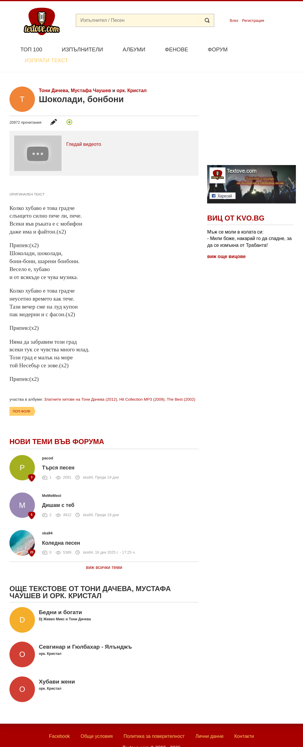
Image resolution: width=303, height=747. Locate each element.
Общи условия (96, 722)
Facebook (59, 722)
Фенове (176, 49)
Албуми (134, 49)
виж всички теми (104, 553)
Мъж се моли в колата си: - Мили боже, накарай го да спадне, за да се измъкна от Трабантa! (249, 225)
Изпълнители (82, 49)
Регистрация (253, 20)
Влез (234, 20)
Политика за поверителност (154, 722)
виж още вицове (226, 242)
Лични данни (209, 722)
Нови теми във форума (56, 428)
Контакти (244, 722)
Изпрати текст (265, 49)
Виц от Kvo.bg (235, 204)
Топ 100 (31, 49)
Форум (218, 49)
